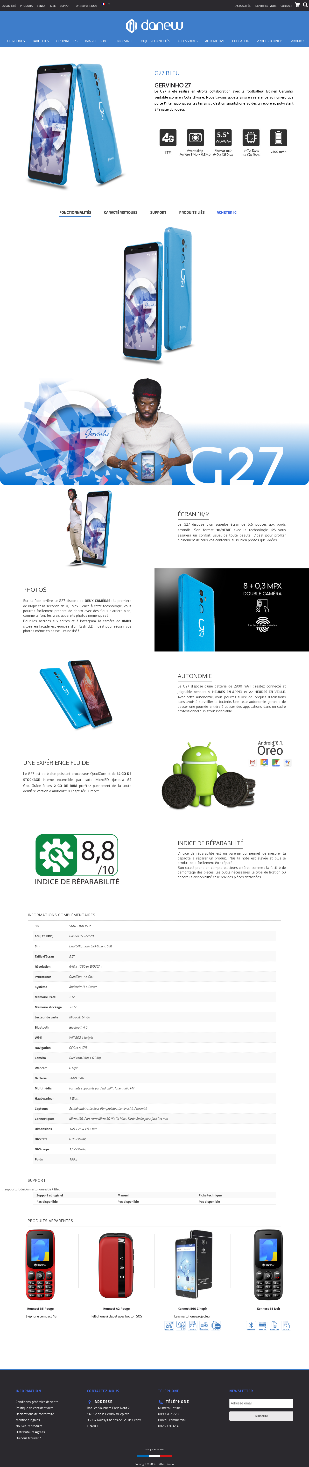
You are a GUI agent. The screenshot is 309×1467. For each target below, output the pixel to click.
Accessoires (188, 40)
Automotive (215, 40)
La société (9, 5)
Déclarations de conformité (35, 1413)
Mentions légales (28, 1419)
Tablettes (40, 40)
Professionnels (270, 40)
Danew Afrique (86, 5)
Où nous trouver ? (28, 1437)
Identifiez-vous (266, 5)
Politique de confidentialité (34, 1407)
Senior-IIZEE (123, 40)
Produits (26, 5)
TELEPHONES (15, 40)
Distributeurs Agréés (30, 1431)
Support (66, 5)
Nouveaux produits (29, 1425)
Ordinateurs (66, 40)
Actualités (243, 5)
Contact (286, 5)
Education (240, 40)
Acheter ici (227, 212)
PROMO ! (297, 40)
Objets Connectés (155, 40)
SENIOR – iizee (46, 5)
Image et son (95, 40)
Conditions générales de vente (37, 1401)
